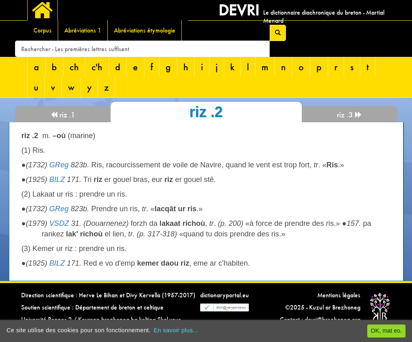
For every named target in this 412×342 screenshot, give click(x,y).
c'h (97, 66)
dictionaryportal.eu (224, 295)
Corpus (42, 30)
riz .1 (62, 114)
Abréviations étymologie (144, 30)
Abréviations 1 (82, 30)
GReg (59, 165)
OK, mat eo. (386, 330)
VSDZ (59, 223)
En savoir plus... (176, 330)
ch (74, 66)
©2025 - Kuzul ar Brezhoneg (322, 307)
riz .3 (349, 114)
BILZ (57, 179)
